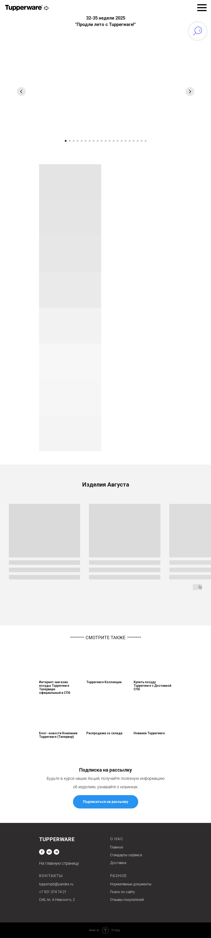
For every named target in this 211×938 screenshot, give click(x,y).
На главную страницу (59, 863)
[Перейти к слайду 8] (94, 141)
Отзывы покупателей (127, 900)
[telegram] (56, 852)
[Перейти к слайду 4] (78, 141)
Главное (116, 847)
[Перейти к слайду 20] (141, 141)
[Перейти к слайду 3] (74, 141)
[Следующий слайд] (189, 91)
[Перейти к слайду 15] (121, 141)
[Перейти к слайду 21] (145, 141)
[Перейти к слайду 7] (90, 141)
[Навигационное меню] (202, 7)
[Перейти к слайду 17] (129, 141)
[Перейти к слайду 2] (70, 141)
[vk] (49, 852)
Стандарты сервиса (126, 855)
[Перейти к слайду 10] (102, 141)
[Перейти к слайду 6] (86, 141)
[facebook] (42, 852)
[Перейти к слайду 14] (117, 141)
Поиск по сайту (122, 892)
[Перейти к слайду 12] (109, 141)
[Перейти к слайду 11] (105, 141)
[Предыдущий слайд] (21, 91)
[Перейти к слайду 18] (133, 141)
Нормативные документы (130, 884)
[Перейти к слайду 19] (137, 141)
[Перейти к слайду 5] (82, 141)
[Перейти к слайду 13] (113, 141)
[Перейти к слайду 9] (98, 141)
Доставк (117, 863)
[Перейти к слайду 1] (66, 141)
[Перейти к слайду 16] (125, 141)
